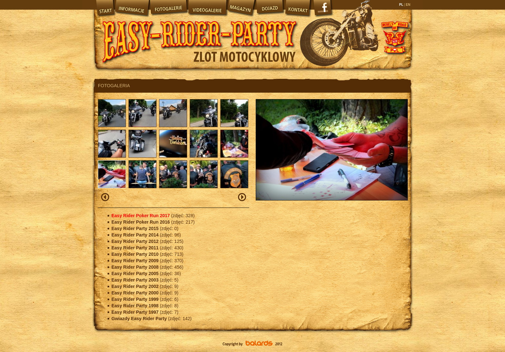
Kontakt (298, 8)
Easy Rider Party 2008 (135, 267)
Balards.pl (252, 343)
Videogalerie (207, 8)
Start (104, 8)
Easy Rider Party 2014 (135, 234)
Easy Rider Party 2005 (135, 273)
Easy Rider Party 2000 (135, 292)
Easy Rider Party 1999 (135, 299)
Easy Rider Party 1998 (135, 305)
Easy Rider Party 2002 (135, 286)
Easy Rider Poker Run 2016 (141, 222)
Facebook (323, 9)
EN (407, 4)
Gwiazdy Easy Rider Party (139, 318)
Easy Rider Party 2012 (135, 241)
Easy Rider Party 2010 (135, 254)
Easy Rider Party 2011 (135, 247)
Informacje (131, 8)
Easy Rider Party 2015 (135, 228)
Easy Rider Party (199, 35)
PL (401, 4)
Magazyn (240, 8)
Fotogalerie (168, 8)
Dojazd (269, 8)
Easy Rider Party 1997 (135, 312)
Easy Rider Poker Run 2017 (141, 215)
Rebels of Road (394, 37)
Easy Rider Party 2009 (135, 260)
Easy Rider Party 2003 (135, 280)
